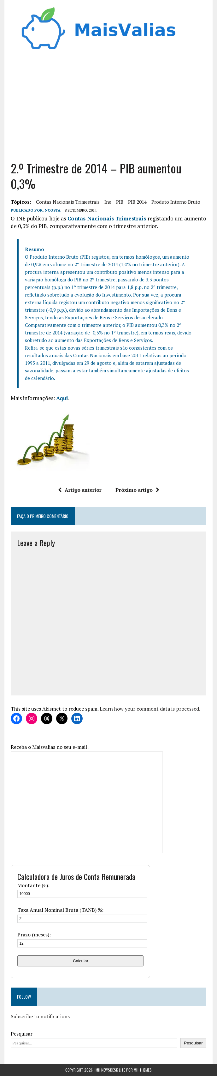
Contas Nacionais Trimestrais (68, 202)
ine (107, 202)
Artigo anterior (80, 489)
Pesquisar (21, 1033)
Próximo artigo (137, 489)
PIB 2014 (137, 202)
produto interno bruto (175, 202)
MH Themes (143, 1070)
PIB (119, 202)
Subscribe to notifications (40, 1016)
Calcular (80, 961)
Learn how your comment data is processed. (150, 708)
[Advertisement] (108, 103)
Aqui (62, 398)
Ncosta (53, 210)
